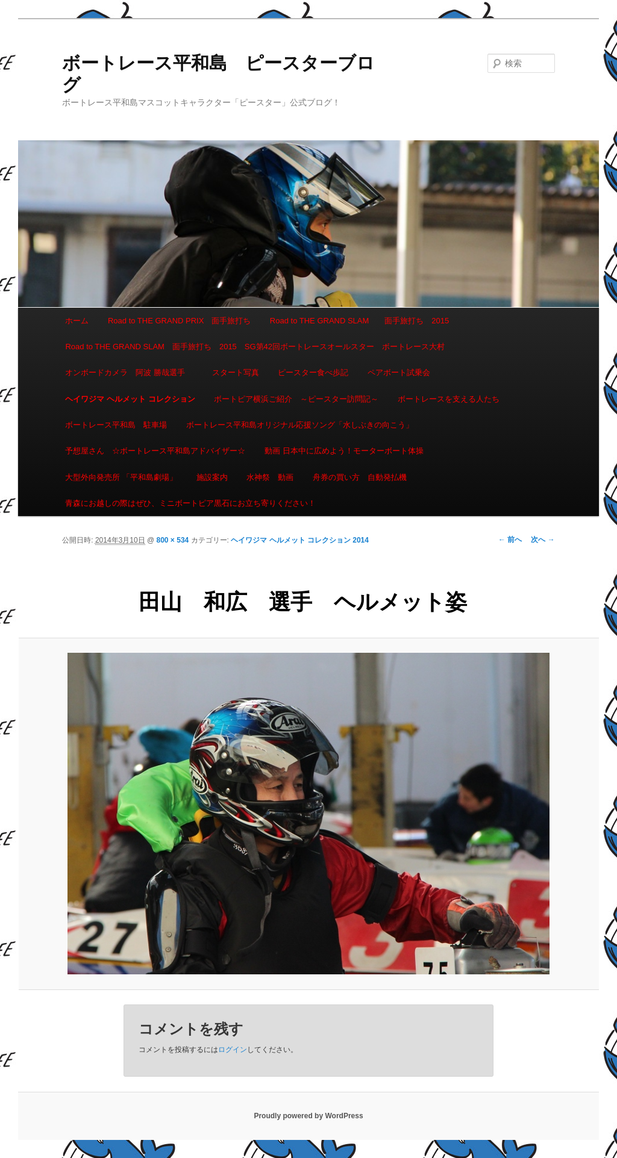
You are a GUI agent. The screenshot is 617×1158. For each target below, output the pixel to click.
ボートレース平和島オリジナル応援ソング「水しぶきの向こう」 (299, 424)
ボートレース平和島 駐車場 (116, 424)
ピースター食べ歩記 (313, 372)
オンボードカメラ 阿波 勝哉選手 (129, 372)
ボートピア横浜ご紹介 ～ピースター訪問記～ (296, 398)
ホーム (77, 320)
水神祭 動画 (269, 477)
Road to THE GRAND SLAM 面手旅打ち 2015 (359, 320)
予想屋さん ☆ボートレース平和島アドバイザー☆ (155, 450)
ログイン (232, 1049)
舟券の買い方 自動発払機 (360, 477)
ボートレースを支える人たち (449, 398)
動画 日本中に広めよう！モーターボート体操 (344, 450)
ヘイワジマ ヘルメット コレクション (130, 398)
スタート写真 (235, 372)
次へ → (542, 539)
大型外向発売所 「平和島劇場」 (121, 477)
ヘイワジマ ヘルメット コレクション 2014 (300, 540)
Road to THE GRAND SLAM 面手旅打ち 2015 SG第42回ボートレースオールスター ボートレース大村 (255, 346)
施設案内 (212, 477)
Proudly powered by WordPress (308, 1116)
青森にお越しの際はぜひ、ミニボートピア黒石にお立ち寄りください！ (190, 503)
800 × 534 (173, 540)
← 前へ (510, 539)
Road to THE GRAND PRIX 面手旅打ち (179, 320)
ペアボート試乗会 (399, 372)
